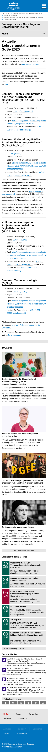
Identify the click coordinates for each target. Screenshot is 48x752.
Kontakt (18, 714)
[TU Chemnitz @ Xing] (28, 702)
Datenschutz (37, 729)
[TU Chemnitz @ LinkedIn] (21, 702)
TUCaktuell (7, 348)
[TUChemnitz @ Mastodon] (35, 702)
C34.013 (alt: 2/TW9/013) (23, 111)
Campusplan (33, 714)
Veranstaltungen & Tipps (14, 557)
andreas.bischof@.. (14, 271)
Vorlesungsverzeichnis (30, 64)
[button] (41, 6)
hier (6, 85)
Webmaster (6, 747)
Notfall (5, 714)
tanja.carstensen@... (25, 264)
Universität (7, 719)
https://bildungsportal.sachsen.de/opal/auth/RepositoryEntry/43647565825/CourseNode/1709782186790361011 (26, 304)
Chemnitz (22, 719)
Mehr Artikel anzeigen (25, 551)
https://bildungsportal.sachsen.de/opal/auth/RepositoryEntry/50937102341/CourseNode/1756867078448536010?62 (26, 255)
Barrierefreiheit (22, 734)
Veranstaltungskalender (15, 648)
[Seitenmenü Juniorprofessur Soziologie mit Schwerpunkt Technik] (24, 33)
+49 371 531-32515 (29, 268)
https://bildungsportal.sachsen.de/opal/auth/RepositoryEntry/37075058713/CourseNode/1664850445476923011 (26, 166)
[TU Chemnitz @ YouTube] (43, 702)
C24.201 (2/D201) (20, 240)
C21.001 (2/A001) (14, 154)
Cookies (6, 734)
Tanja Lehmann (14, 335)
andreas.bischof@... (25, 130)
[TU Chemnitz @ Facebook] (5, 702)
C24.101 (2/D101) (20, 291)
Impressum (22, 729)
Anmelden (7, 729)
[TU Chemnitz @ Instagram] (13, 702)
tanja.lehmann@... (20, 313)
